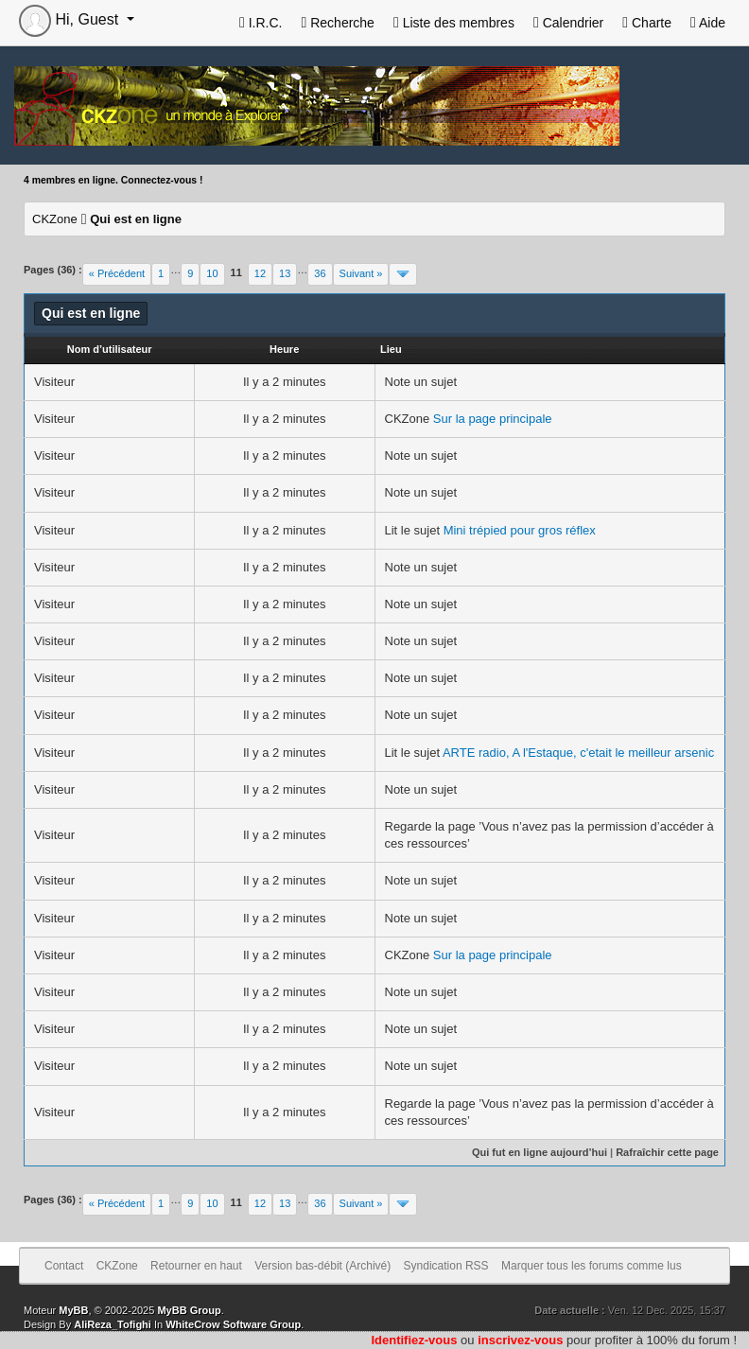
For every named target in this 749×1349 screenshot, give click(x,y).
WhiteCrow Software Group (233, 1324)
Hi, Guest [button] (71, 19)
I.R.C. (261, 22)
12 (260, 273)
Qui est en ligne (136, 219)
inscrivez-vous (520, 1340)
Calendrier (568, 22)
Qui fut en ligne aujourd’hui (539, 1152)
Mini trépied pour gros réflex (520, 530)
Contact (63, 1265)
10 (212, 273)
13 (284, 273)
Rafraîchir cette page (667, 1152)
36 (319, 273)
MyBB (73, 1310)
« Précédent (117, 273)
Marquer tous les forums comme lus (591, 1265)
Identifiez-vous (414, 1340)
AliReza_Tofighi (112, 1324)
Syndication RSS (446, 1265)
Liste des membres (453, 22)
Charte (646, 22)
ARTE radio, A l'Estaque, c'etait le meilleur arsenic (578, 752)
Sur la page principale (492, 419)
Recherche (337, 22)
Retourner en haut (196, 1265)
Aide (707, 22)
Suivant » (361, 273)
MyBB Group (188, 1310)
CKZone (55, 219)
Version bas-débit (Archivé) (322, 1265)
